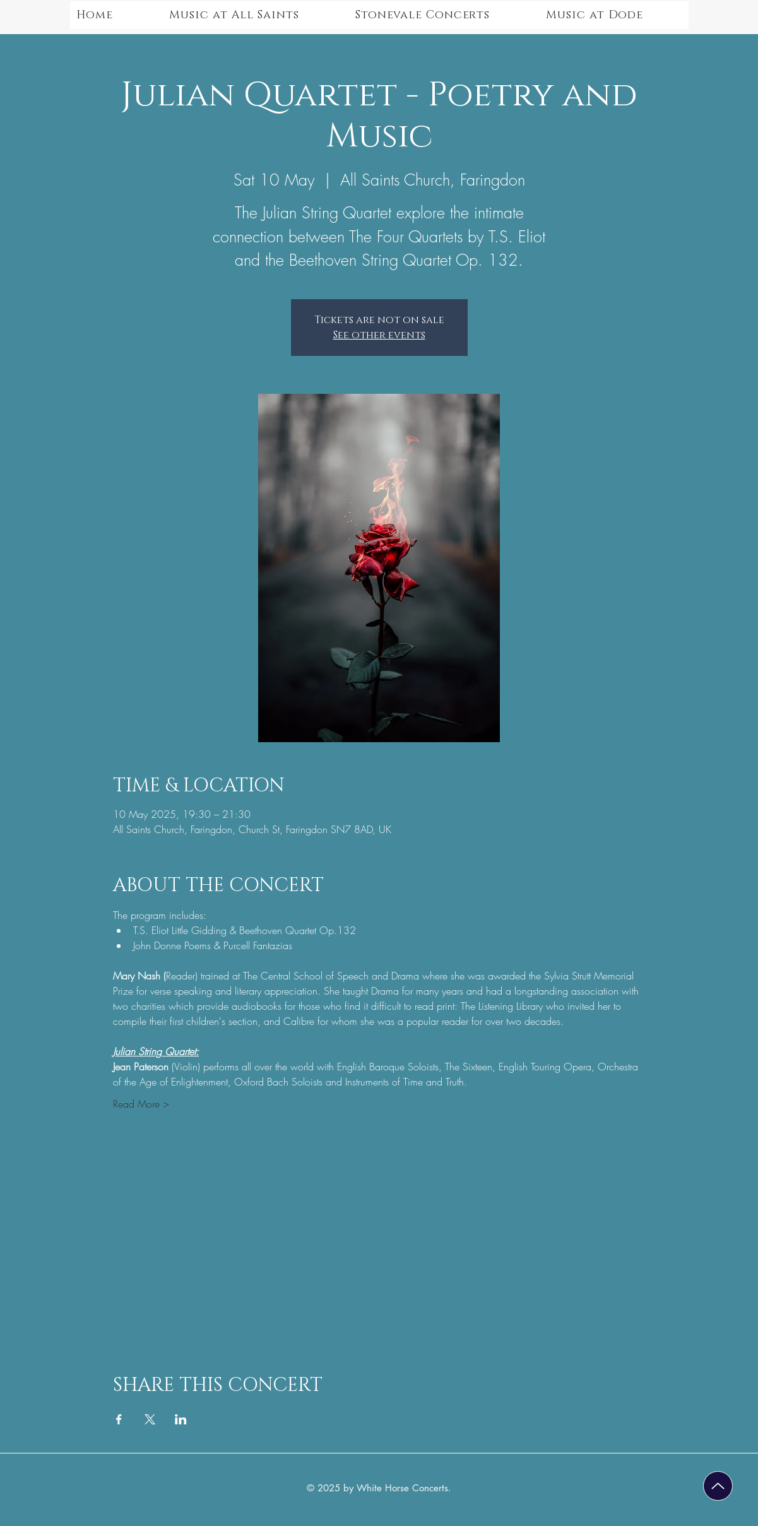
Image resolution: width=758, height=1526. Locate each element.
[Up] (718, 1486)
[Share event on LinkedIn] (181, 1419)
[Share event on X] (150, 1419)
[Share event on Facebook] (119, 1419)
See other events (379, 335)
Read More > (141, 1104)
